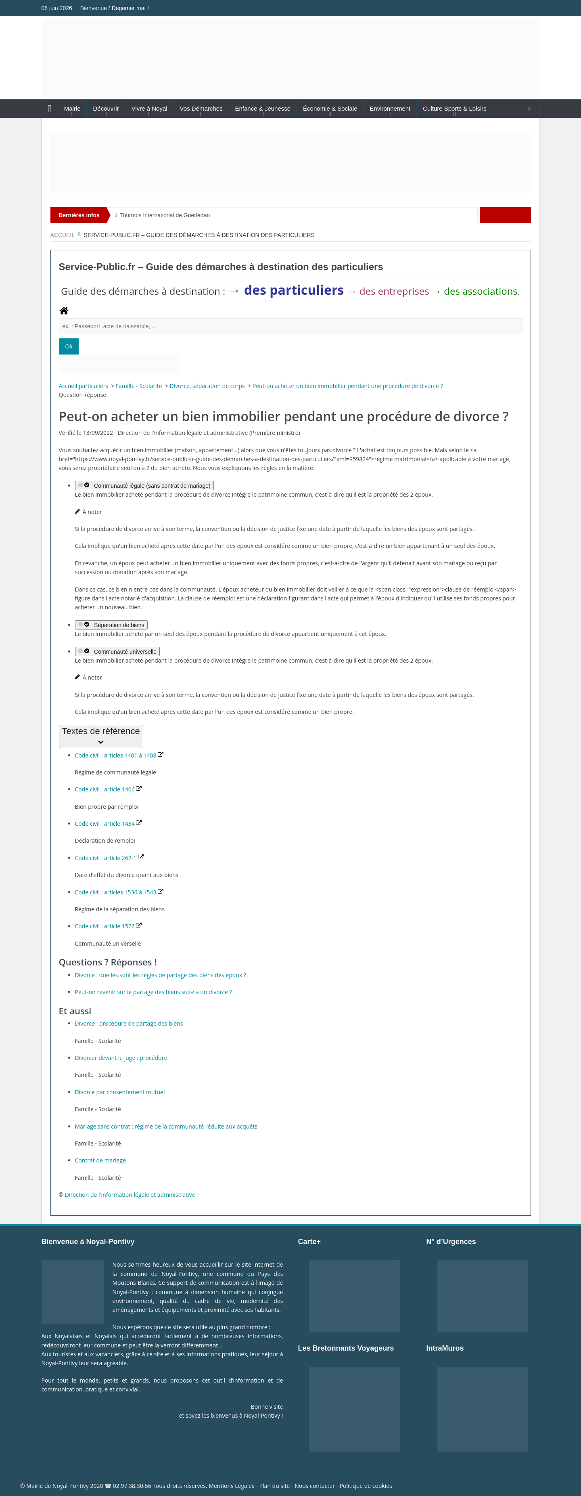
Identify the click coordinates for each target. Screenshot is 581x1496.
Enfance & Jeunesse (263, 108)
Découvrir (106, 108)
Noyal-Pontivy (70, 1486)
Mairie (72, 108)
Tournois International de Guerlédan (165, 215)
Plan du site (274, 1486)
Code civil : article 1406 (108, 789)
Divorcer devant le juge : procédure (121, 1058)
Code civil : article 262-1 (109, 858)
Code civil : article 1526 (108, 926)
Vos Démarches (201, 108)
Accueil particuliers (84, 386)
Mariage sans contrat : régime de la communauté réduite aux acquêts (166, 1126)
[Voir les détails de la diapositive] (290, 163)
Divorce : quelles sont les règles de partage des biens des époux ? (160, 975)
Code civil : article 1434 (108, 823)
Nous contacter (315, 1486)
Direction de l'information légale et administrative (130, 1194)
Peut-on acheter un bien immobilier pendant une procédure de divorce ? (348, 386)
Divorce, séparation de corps (207, 386)
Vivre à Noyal (149, 108)
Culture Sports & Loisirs (455, 108)
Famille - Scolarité (139, 386)
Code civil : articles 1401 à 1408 (119, 755)
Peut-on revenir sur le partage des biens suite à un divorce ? (153, 992)
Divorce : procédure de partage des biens (129, 1023)
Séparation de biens (111, 625)
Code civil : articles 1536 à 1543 (119, 892)
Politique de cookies (366, 1486)
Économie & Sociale (330, 108)
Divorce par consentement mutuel (120, 1092)
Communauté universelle (117, 651)
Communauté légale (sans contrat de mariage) (144, 486)
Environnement (390, 108)
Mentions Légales (232, 1486)
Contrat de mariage (100, 1160)
